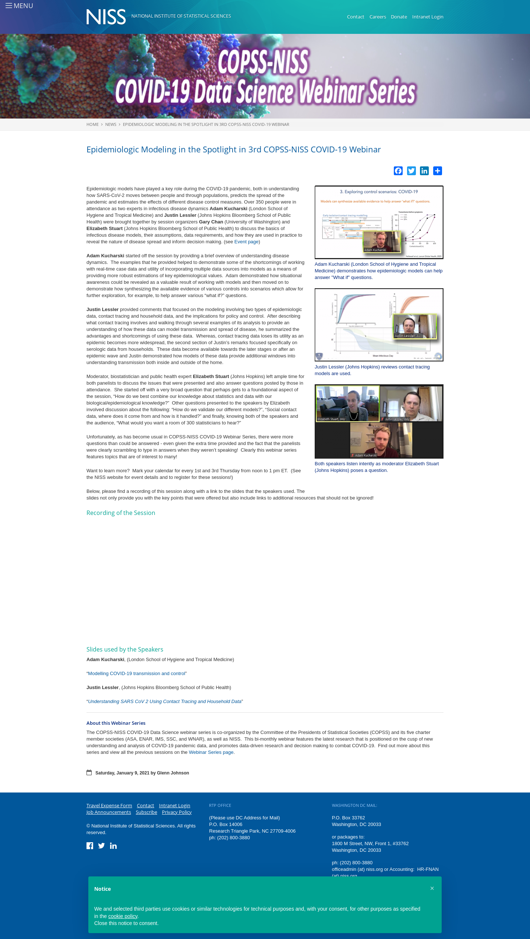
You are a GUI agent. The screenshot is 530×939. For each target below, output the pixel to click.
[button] (432, 888)
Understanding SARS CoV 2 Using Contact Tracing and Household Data (164, 701)
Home (92, 124)
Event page (246, 241)
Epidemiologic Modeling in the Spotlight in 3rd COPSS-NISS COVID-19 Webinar (206, 124)
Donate (399, 16)
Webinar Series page (211, 752)
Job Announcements (108, 812)
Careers (378, 16)
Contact (355, 16)
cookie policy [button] (122, 916)
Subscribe (146, 812)
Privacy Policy (177, 812)
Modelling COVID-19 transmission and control (136, 673)
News (110, 124)
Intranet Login (428, 16)
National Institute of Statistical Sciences (181, 16)
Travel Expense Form (109, 805)
